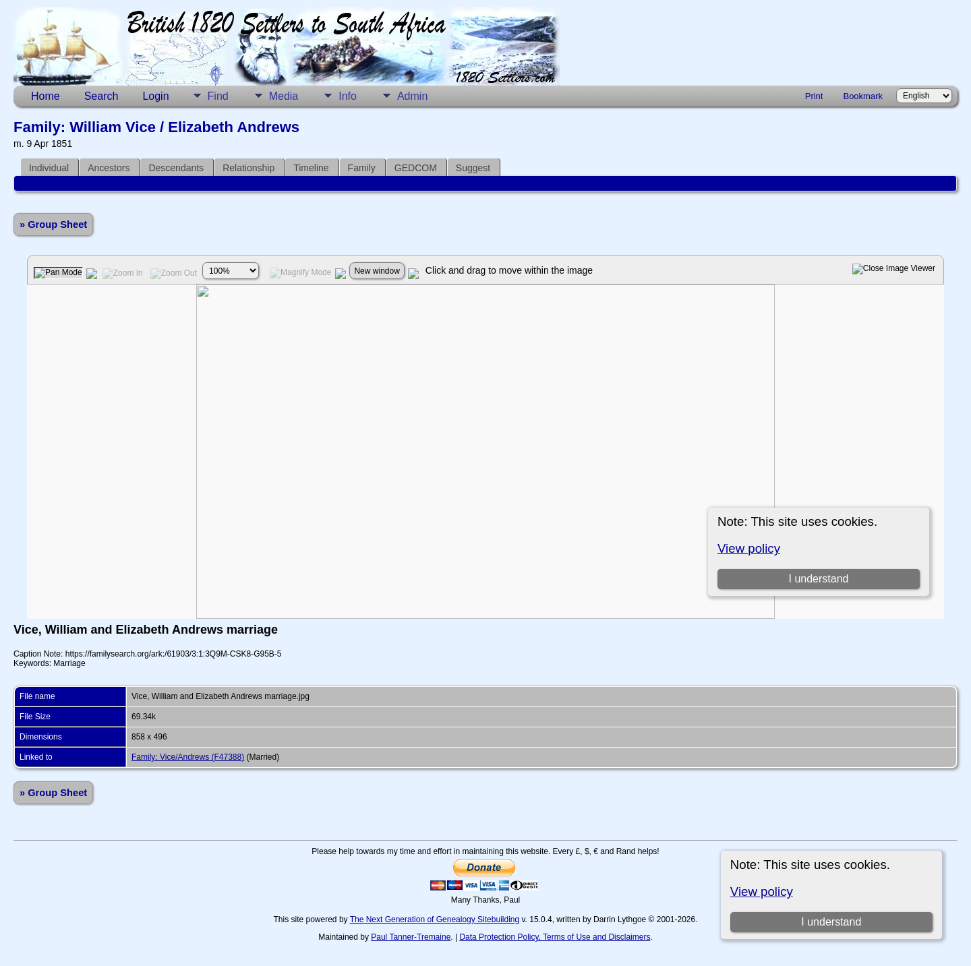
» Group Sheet (53, 224)
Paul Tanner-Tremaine (410, 937)
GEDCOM (415, 167)
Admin (412, 96)
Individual (49, 167)
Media (284, 96)
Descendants (176, 167)
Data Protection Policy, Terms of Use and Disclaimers (554, 937)
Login (155, 96)
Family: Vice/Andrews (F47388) (187, 757)
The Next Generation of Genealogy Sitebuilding (435, 919)
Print (814, 96)
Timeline (310, 167)
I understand (831, 922)
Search (101, 96)
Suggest (473, 167)
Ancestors (108, 167)
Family (362, 167)
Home (45, 96)
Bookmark (863, 96)
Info (348, 96)
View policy (761, 891)
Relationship (248, 167)
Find (218, 96)
